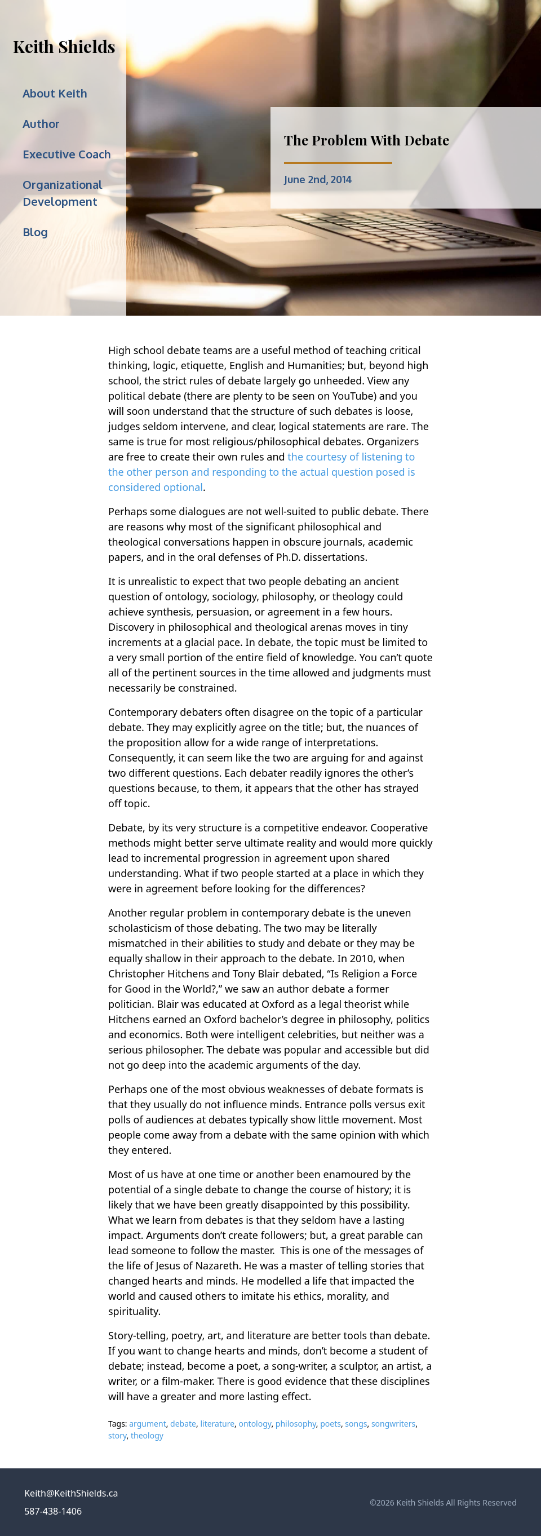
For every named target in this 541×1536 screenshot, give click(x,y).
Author (41, 123)
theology (147, 1435)
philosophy (296, 1423)
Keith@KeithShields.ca (71, 1493)
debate (183, 1423)
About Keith (55, 93)
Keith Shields (64, 46)
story (117, 1435)
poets (330, 1423)
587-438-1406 (53, 1511)
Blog (35, 231)
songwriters (393, 1423)
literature (217, 1423)
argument (147, 1423)
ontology (254, 1423)
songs (356, 1423)
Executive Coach (67, 154)
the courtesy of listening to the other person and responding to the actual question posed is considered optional (261, 472)
